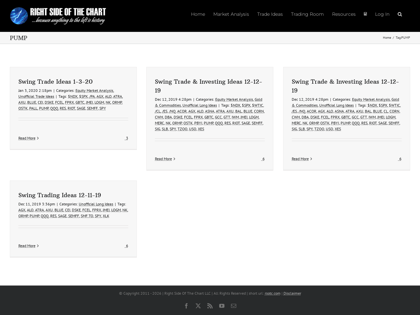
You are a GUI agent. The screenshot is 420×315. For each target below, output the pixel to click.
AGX (99, 96)
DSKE (49, 102)
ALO (108, 96)
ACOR (182, 111)
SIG (157, 128)
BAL (238, 111)
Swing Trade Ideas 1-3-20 (55, 81)
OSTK (23, 108)
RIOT (71, 108)
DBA (168, 117)
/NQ (172, 111)
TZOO (182, 128)
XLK (106, 215)
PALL (33, 108)
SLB (165, 128)
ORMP (117, 102)
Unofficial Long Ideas (199, 105)
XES (201, 128)
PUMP (44, 108)
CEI (40, 102)
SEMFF (92, 108)
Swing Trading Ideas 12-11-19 (59, 195)
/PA (92, 96)
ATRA (117, 96)
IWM (235, 117)
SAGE (81, 108)
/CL (157, 111)
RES (63, 108)
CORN (259, 111)
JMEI (89, 102)
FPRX (69, 102)
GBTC (79, 102)
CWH (159, 117)
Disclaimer (292, 293)
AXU (22, 102)
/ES (164, 111)
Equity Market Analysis (94, 90)
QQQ (54, 108)
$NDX (72, 96)
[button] (400, 14)
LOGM (99, 102)
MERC (159, 122)
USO (192, 128)
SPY (102, 108)
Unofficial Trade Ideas (36, 96)
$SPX (83, 96)
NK (108, 102)
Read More (26, 158)
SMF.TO (87, 215)
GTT (226, 117)
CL (386, 111)
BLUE (31, 102)
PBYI (198, 122)
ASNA (209, 111)
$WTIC (257, 105)
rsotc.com (273, 293)
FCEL (59, 102)
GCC (218, 117)
